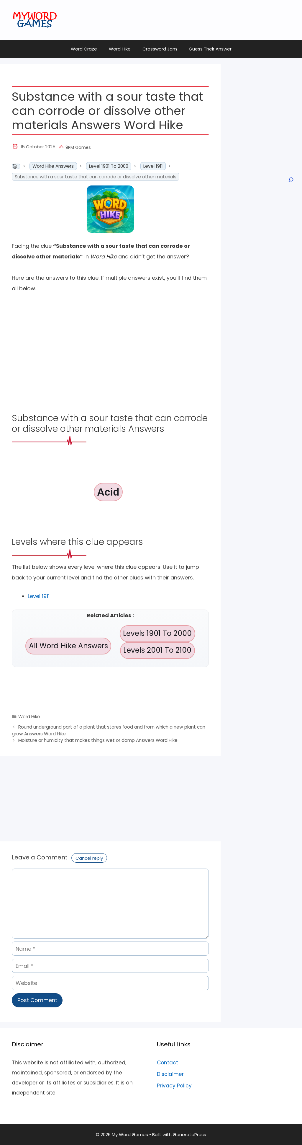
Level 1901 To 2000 (108, 166)
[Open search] (290, 180)
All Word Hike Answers (68, 646)
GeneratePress (189, 1134)
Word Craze (84, 49)
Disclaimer (170, 1074)
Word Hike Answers (53, 166)
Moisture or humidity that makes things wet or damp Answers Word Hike (98, 740)
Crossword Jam (159, 49)
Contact (167, 1062)
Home (16, 166)
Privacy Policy (174, 1085)
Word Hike (120, 49)
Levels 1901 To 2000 (157, 633)
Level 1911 (153, 166)
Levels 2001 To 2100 (157, 650)
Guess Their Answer (210, 49)
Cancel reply (89, 858)
